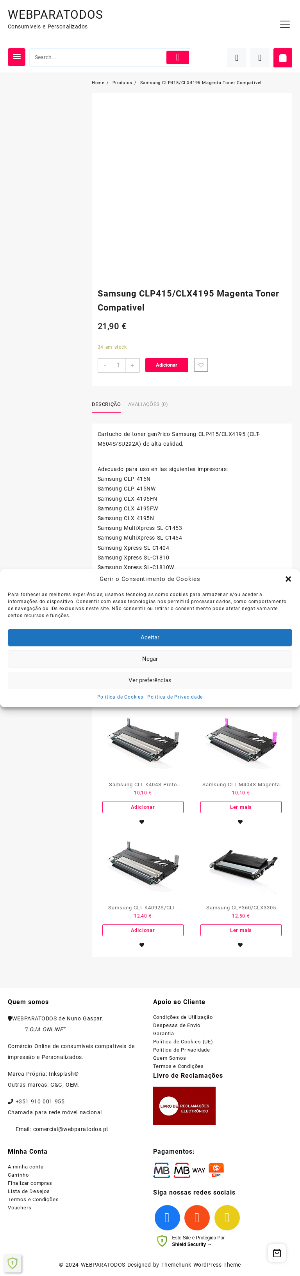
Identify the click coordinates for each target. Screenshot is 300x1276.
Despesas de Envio (177, 1025)
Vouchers (19, 1208)
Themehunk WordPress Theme (201, 1265)
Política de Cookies (120, 697)
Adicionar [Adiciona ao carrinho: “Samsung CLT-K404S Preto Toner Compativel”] (143, 807)
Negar (150, 658)
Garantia (163, 1033)
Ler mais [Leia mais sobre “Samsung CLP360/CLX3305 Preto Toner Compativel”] (241, 930)
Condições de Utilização (183, 1017)
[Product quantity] (118, 365)
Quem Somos (169, 1058)
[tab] (109, 405)
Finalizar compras (30, 1183)
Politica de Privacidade (175, 697)
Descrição (106, 404)
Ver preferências (150, 680)
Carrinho (18, 1175)
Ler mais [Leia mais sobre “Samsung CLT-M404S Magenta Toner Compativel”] (241, 807)
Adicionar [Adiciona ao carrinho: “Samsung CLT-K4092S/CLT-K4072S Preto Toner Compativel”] (143, 930)
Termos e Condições (178, 1066)
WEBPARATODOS (55, 14)
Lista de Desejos (29, 1191)
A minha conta (25, 1167)
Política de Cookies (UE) (183, 1042)
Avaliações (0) (148, 404)
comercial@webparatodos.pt (71, 1129)
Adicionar (166, 365)
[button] (288, 579)
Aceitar (150, 637)
